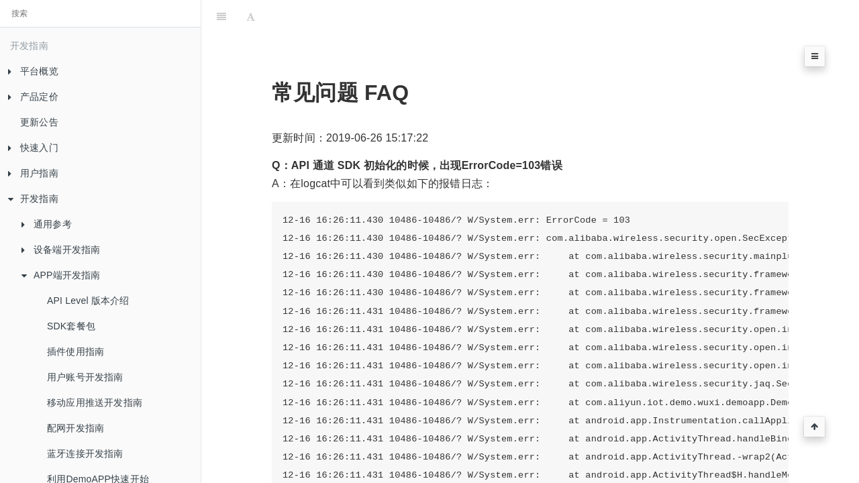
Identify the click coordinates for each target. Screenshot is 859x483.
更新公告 (39, 122)
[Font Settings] (250, 17)
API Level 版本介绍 (88, 300)
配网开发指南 (75, 428)
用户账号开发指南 (85, 377)
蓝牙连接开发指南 (85, 453)
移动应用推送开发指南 (94, 402)
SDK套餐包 (71, 326)
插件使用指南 (75, 351)
